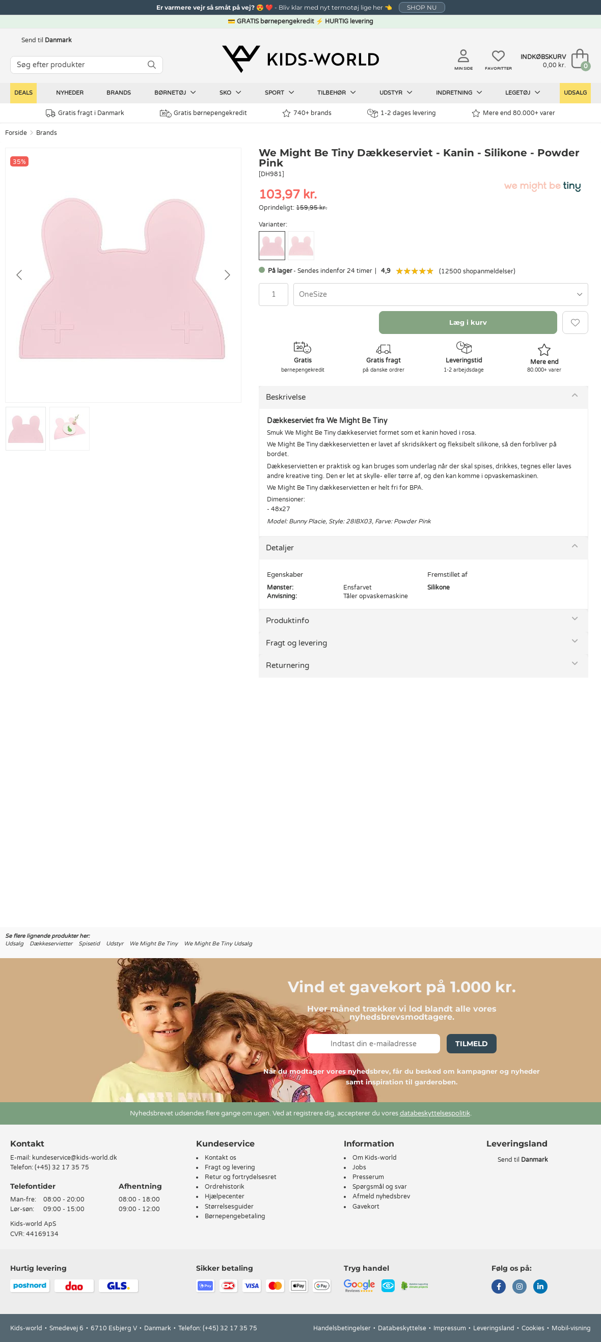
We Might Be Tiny (153, 943)
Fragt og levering (296, 643)
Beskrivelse (286, 397)
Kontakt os (220, 1157)
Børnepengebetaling (235, 1216)
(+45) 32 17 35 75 (62, 1167)
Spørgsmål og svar (379, 1186)
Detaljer (280, 547)
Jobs (359, 1167)
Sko (230, 92)
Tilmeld (471, 1043)
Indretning (459, 92)
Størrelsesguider (229, 1206)
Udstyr (396, 92)
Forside (16, 132)
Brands (118, 93)
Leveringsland (493, 1328)
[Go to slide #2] (69, 429)
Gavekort (365, 1206)
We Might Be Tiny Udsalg (218, 943)
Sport (279, 92)
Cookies (533, 1328)
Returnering (287, 665)
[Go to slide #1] (26, 429)
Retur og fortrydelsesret (241, 1177)
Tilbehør (336, 92)
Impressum (449, 1328)
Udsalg (575, 93)
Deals (23, 93)
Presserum (368, 1177)
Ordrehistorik (224, 1186)
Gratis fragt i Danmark (85, 113)
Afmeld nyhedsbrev (381, 1196)
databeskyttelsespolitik (435, 1113)
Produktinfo (287, 620)
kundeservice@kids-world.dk (74, 1157)
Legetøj (522, 92)
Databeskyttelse (402, 1328)
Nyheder (70, 93)
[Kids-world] (300, 59)
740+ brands (307, 113)
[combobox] (440, 294)
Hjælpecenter (224, 1196)
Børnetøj (175, 92)
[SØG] (151, 65)
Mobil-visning (571, 1328)
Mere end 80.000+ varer (513, 113)
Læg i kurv (468, 322)
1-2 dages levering (401, 113)
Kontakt (27, 1144)
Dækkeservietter (51, 943)
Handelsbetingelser (342, 1328)
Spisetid (89, 943)
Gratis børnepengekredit (203, 113)
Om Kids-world (374, 1157)
